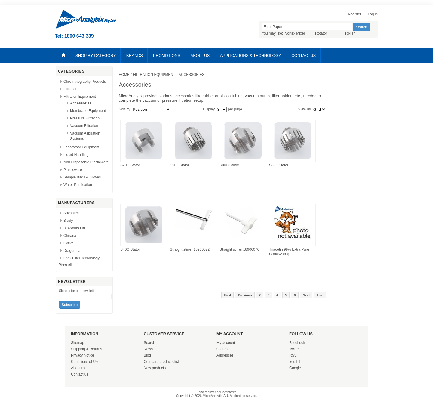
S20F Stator (179, 165)
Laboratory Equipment (81, 147)
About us (78, 368)
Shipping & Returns (86, 349)
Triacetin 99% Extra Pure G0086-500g (289, 251)
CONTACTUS (303, 55)
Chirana (69, 235)
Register (354, 14)
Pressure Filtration (85, 118)
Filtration (70, 89)
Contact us (79, 374)
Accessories (80, 103)
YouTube (296, 362)
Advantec (70, 213)
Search (149, 343)
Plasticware (72, 170)
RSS (293, 355)
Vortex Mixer (295, 33)
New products (155, 368)
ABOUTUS (200, 55)
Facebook (297, 343)
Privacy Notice (82, 355)
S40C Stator (130, 249)
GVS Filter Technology (81, 258)
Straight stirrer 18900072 (190, 249)
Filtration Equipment (79, 96)
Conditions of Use (85, 362)
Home (124, 75)
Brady (68, 220)
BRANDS (134, 55)
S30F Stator (278, 165)
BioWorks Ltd (74, 228)
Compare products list (161, 362)
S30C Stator (229, 165)
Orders (222, 349)
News (148, 349)
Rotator (321, 33)
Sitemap (77, 343)
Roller (350, 33)
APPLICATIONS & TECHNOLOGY (250, 55)
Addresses (225, 355)
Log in (373, 14)
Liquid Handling (75, 155)
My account (225, 343)
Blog (147, 355)
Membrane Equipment (88, 111)
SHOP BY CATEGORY (95, 55)
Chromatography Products (84, 81)
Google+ (296, 368)
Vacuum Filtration (84, 126)
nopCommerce (226, 392)
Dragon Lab (72, 251)
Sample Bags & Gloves (82, 177)
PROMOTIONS (166, 55)
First (227, 295)
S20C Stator (130, 165)
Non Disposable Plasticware (86, 162)
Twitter (294, 349)
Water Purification (77, 185)
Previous (245, 295)
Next (306, 295)
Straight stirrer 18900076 (239, 249)
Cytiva (68, 243)
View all (65, 264)
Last (320, 295)
